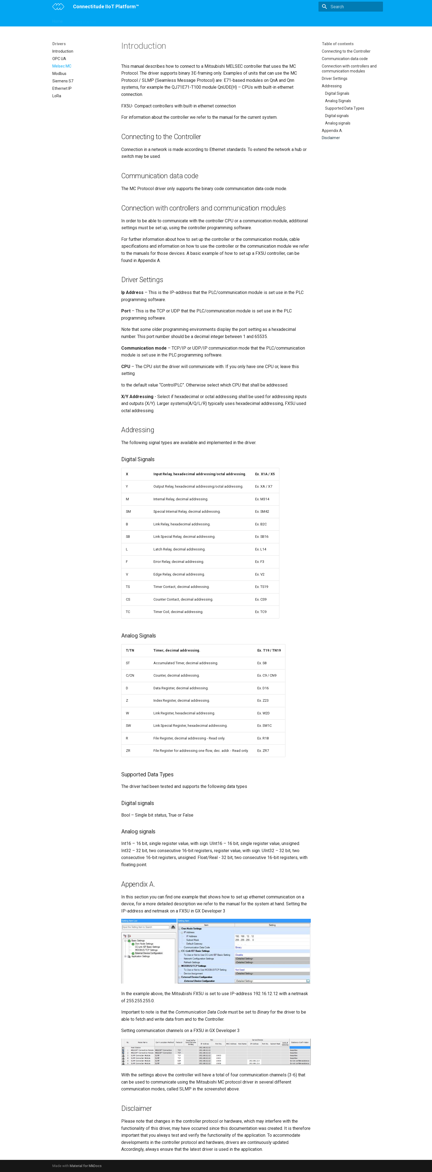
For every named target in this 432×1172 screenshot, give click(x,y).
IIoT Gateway (113, 20)
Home (57, 20)
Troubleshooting (247, 20)
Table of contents (338, 44)
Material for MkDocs (86, 1166)
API (223, 20)
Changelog (277, 20)
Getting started (82, 20)
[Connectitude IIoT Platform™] (58, 6)
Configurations (144, 20)
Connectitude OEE (179, 20)
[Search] (350, 7)
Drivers (208, 20)
